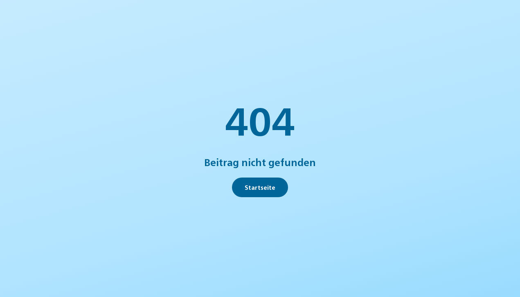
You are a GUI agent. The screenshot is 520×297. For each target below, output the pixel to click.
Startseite (260, 187)
